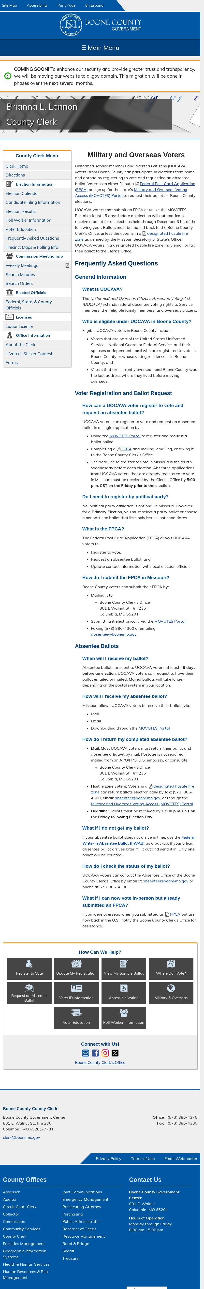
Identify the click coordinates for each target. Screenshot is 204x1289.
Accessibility (37, 5)
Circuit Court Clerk (19, 1206)
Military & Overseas (171, 998)
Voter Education (21, 229)
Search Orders (19, 283)
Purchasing (72, 1214)
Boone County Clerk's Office (100, 1062)
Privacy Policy (108, 1158)
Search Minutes (20, 274)
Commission (14, 1221)
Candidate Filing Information (33, 202)
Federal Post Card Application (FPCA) (135, 186)
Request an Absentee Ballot (29, 998)
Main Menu (100, 47)
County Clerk (14, 1236)
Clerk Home (17, 166)
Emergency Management (85, 1199)
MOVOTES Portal (125, 435)
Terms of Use (143, 1158)
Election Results (21, 211)
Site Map (9, 5)
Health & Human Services (26, 1264)
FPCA (124, 448)
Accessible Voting (124, 998)
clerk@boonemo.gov (21, 1137)
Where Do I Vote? (171, 973)
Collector (11, 1214)
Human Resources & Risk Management (25, 1274)
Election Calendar (22, 193)
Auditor (10, 1199)
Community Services (21, 1228)
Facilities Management (24, 1243)
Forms (12, 362)
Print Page (66, 5)
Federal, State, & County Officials (29, 305)
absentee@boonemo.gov (114, 634)
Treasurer (71, 1258)
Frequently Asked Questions (32, 238)
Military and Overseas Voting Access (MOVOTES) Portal (142, 803)
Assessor (11, 1191)
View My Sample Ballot (124, 973)
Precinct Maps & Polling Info (32, 247)
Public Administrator (81, 1221)
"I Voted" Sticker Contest (29, 353)
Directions (15, 174)
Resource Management (83, 1236)
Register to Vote (29, 973)
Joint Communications (82, 1191)
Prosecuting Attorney (81, 1206)
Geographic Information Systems (24, 1253)
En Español (94, 5)
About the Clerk (20, 344)
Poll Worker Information (28, 220)
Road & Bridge (75, 1243)
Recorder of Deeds (79, 1228)
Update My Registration (76, 973)
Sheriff (68, 1250)
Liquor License (19, 326)
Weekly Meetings (22, 265)
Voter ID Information (76, 998)
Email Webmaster (180, 1158)
